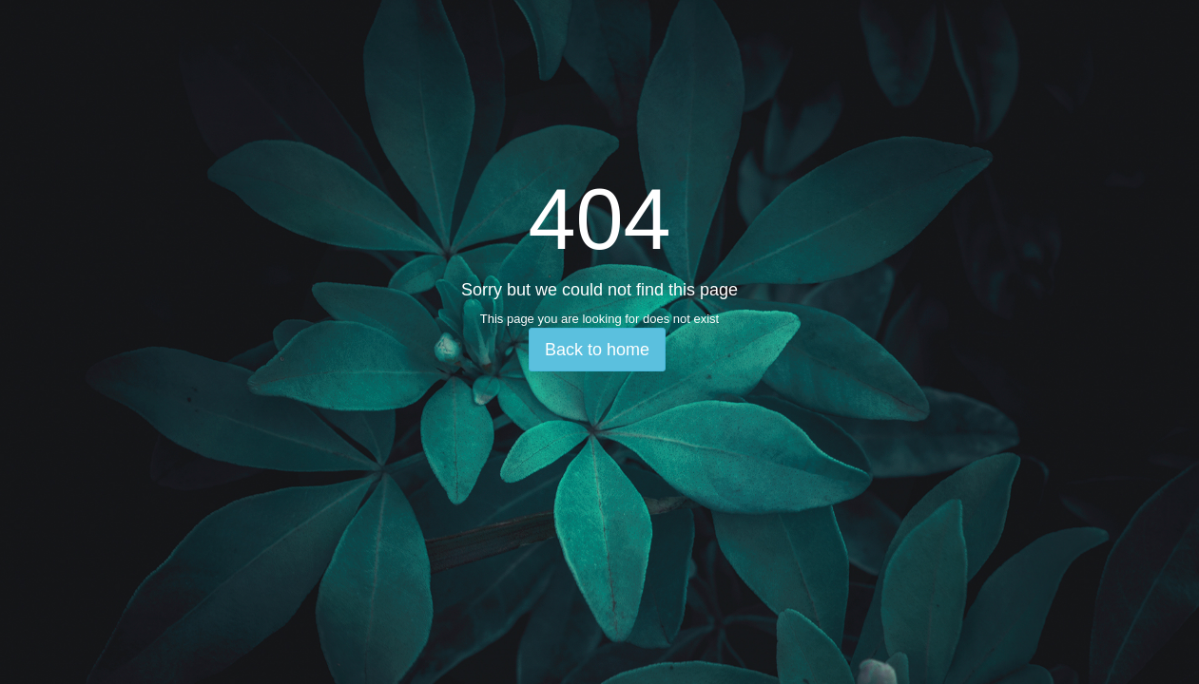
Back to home (597, 349)
